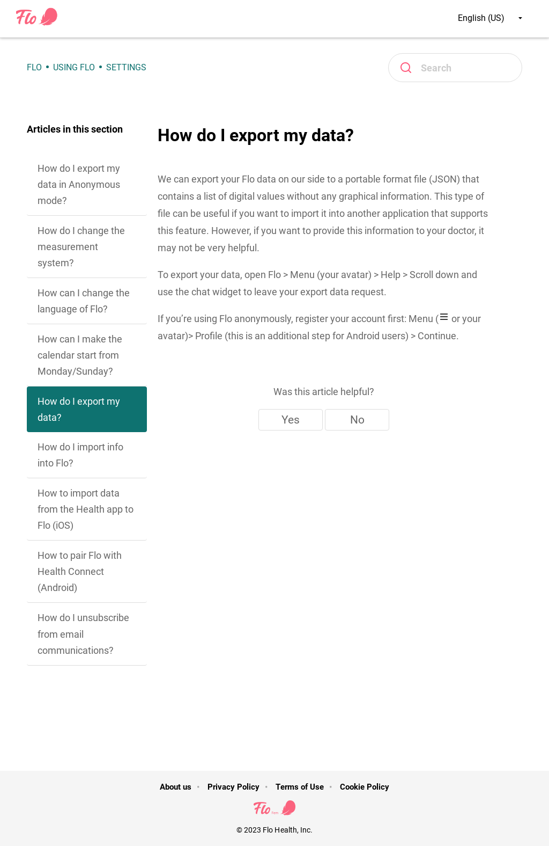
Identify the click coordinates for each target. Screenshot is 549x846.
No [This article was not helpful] (357, 419)
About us (175, 787)
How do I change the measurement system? (81, 246)
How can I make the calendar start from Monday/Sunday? (80, 355)
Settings (126, 67)
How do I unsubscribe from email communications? (83, 633)
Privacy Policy (233, 787)
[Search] (455, 67)
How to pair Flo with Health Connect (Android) (80, 571)
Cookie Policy (364, 787)
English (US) (490, 18)
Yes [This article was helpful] (290, 419)
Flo (34, 67)
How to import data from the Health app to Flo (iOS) (85, 509)
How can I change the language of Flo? (84, 301)
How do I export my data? (79, 409)
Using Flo (74, 67)
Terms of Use (299, 787)
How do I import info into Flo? (80, 455)
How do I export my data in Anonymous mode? (79, 184)
